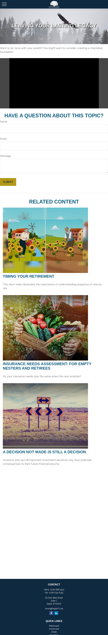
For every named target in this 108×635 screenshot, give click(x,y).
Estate (54, 632)
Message (5, 155)
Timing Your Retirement (28, 276)
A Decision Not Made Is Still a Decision (44, 452)
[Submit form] (8, 182)
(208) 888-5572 (57, 590)
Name (3, 121)
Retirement (54, 626)
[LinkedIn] (56, 613)
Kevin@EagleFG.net (54, 608)
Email (3, 138)
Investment (54, 629)
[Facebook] (51, 613)
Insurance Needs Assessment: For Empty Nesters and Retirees (47, 366)
